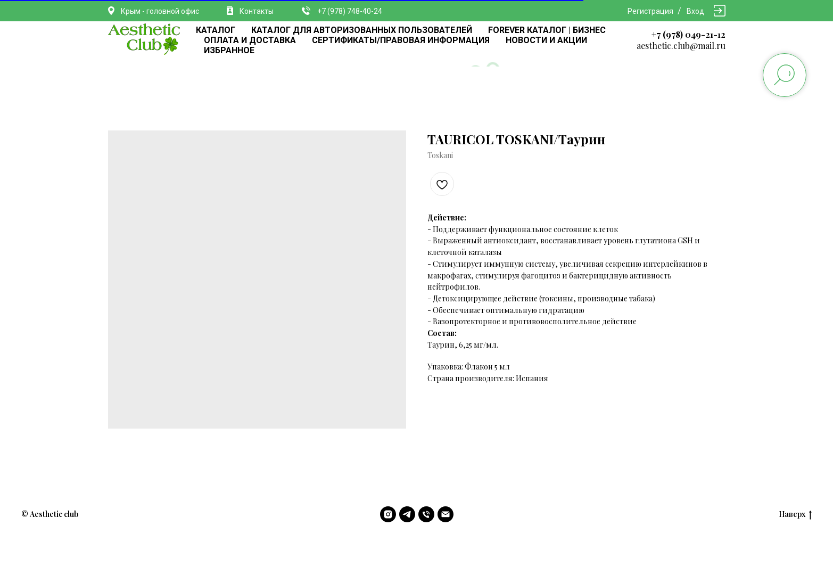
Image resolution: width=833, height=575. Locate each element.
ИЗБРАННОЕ (229, 50)
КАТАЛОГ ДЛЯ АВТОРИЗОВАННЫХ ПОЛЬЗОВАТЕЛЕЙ (361, 30)
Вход (695, 11)
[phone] (426, 514)
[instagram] (388, 514)
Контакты (257, 11)
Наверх (795, 515)
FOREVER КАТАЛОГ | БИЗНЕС (547, 30)
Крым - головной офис (160, 11)
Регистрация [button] (650, 11)
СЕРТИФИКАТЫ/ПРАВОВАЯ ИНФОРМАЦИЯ (401, 40)
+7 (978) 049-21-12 (688, 34)
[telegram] (407, 514)
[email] (445, 514)
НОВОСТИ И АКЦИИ (546, 40)
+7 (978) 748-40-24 (349, 11)
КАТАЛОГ (215, 30)
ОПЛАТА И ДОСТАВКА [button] (250, 40)
